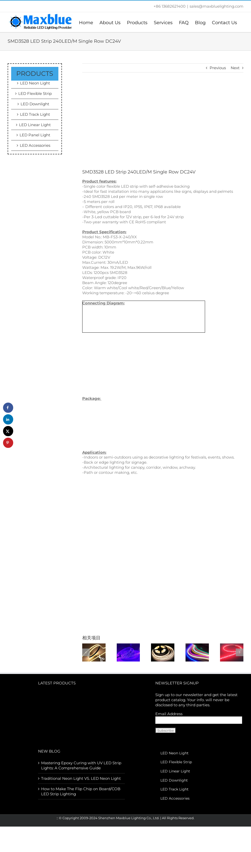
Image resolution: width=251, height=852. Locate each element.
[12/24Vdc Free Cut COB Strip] (94, 652)
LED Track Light (35, 114)
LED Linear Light (35, 124)
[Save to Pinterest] (8, 443)
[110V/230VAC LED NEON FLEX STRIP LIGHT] (197, 652)
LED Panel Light (35, 135)
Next (235, 67)
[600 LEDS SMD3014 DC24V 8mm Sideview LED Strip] (231, 652)
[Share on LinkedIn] (8, 419)
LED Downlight (35, 103)
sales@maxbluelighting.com (216, 6)
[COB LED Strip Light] (162, 652)
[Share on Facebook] (8, 408)
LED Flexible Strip (35, 93)
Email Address (168, 713)
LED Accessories (35, 145)
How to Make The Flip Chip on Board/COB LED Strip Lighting (80, 791)
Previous (218, 67)
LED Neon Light (35, 83)
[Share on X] (8, 431)
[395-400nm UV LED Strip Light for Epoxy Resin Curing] (128, 652)
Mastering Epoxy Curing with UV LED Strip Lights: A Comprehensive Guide (81, 765)
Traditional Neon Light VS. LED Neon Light (81, 778)
